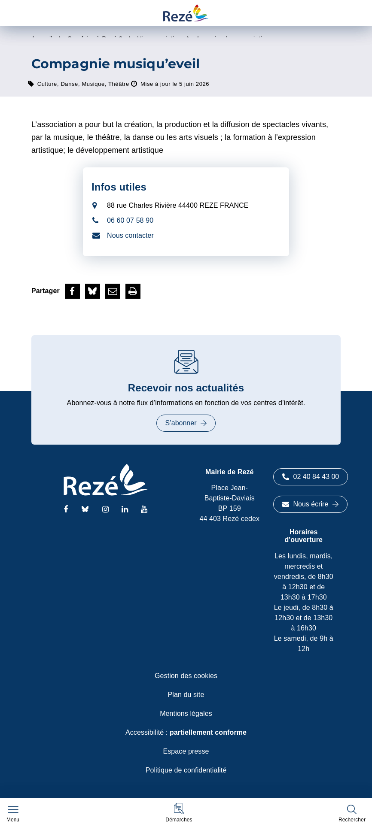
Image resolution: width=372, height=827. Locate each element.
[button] (178, 812)
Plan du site (186, 694)
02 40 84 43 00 (310, 476)
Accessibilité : (186, 732)
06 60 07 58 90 (130, 220)
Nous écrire (310, 504)
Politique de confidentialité (186, 770)
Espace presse (186, 751)
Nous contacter (130, 235)
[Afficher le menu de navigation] (12, 814)
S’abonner (186, 423)
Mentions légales (186, 713)
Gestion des (186, 675)
